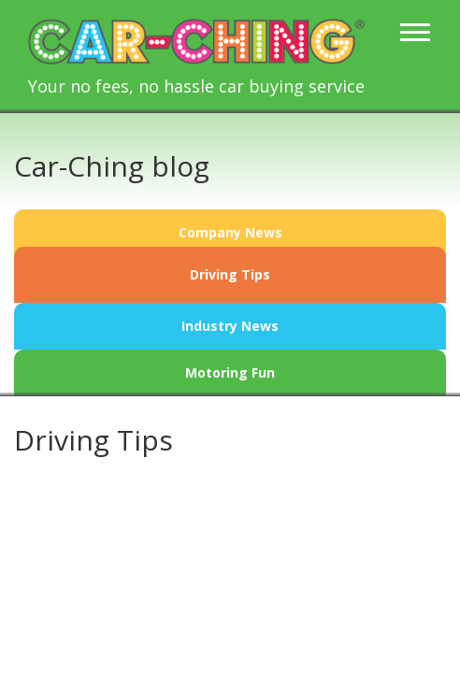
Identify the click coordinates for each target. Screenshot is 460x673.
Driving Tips (230, 274)
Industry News (230, 326)
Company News (230, 232)
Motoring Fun (230, 372)
